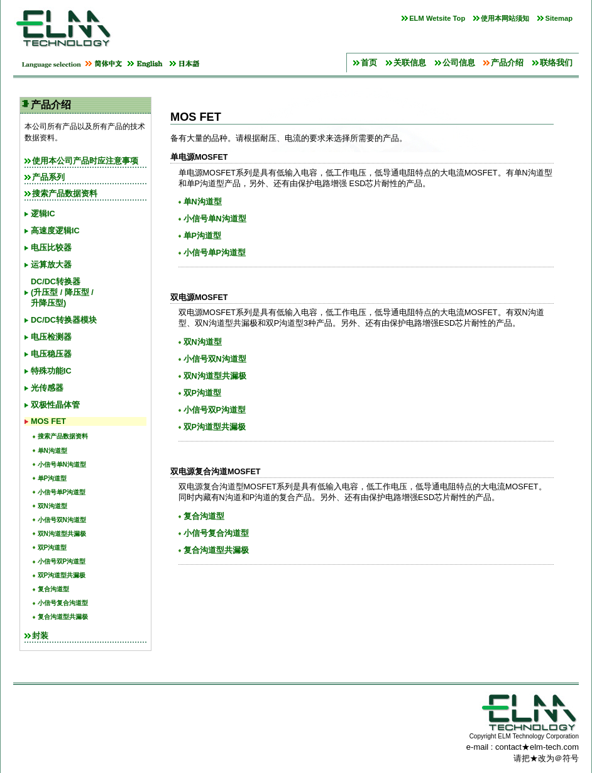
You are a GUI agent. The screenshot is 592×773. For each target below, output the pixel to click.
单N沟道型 (52, 450)
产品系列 (48, 177)
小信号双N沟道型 (62, 519)
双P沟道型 (52, 547)
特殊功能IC (51, 371)
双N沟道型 (52, 506)
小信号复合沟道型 (63, 602)
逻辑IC (43, 213)
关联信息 (409, 62)
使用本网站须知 (505, 18)
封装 (40, 635)
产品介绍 (507, 62)
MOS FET (48, 421)
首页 (369, 62)
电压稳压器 (51, 354)
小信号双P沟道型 (62, 561)
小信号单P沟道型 (62, 492)
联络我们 (556, 62)
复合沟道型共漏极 (63, 616)
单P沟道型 (52, 478)
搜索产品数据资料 (64, 193)
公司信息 (458, 62)
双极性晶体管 (55, 405)
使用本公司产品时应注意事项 (85, 161)
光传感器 (47, 388)
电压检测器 (51, 337)
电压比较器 (51, 247)
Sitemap (559, 18)
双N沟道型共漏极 (62, 533)
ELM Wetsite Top (437, 18)
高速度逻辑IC (55, 230)
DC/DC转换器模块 (64, 320)
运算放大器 (51, 264)
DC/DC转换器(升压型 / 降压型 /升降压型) (62, 292)
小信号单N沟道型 (62, 464)
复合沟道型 (53, 589)
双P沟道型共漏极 (62, 575)
